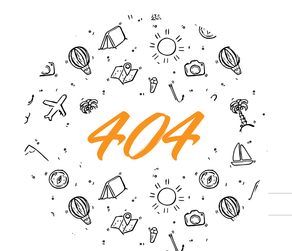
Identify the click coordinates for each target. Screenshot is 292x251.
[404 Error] (146, 17)
